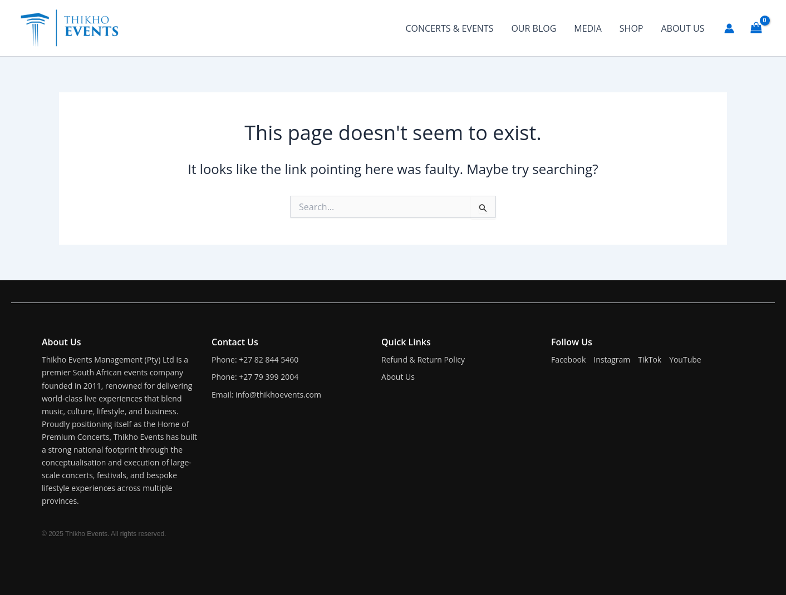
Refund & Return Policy (423, 359)
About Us (398, 376)
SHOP (631, 28)
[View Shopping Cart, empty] (756, 28)
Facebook (568, 359)
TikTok (649, 359)
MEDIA (587, 28)
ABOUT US (682, 28)
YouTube (685, 359)
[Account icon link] (729, 28)
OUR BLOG (533, 28)
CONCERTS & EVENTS (450, 28)
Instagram (611, 359)
